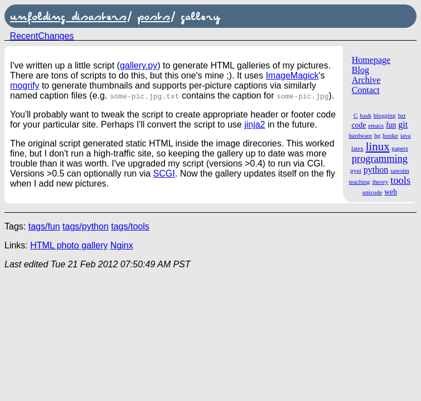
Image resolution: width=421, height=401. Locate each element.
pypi (355, 170)
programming (380, 158)
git (403, 124)
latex (357, 148)
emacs (376, 125)
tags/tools (130, 226)
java (405, 135)
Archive (366, 80)
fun (391, 125)
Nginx (121, 245)
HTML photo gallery (69, 245)
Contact (366, 90)
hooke (390, 135)
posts (153, 16)
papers (400, 148)
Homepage (371, 60)
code (359, 125)
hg (377, 135)
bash (365, 115)
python (376, 169)
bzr (402, 115)
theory (380, 181)
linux (378, 146)
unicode (372, 192)
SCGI (164, 173)
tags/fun (44, 226)
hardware (360, 135)
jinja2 (254, 124)
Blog (360, 70)
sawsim (399, 170)
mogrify (24, 85)
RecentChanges (42, 36)
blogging (385, 115)
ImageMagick (291, 75)
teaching (359, 181)
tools (400, 180)
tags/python (85, 226)
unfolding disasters (68, 16)
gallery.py (138, 65)
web (390, 192)
